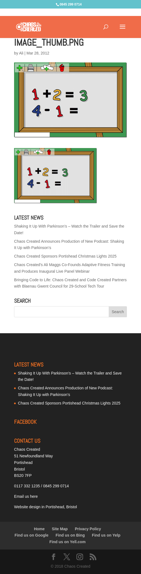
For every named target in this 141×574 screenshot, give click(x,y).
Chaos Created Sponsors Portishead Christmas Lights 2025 (65, 256)
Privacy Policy (88, 529)
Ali (21, 53)
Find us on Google (32, 535)
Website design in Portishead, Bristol (45, 507)
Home (39, 529)
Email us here (26, 496)
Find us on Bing (70, 535)
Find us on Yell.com (67, 542)
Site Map (60, 529)
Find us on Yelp (106, 535)
